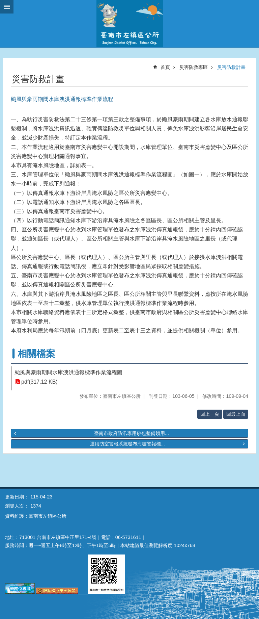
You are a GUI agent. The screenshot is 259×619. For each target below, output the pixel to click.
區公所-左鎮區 (129, 23)
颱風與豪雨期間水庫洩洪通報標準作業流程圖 (68, 372)
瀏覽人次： (17, 506)
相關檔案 (36, 354)
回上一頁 (209, 414)
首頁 (165, 67)
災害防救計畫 (231, 67)
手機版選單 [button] (6, 7)
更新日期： (17, 496)
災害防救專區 (193, 67)
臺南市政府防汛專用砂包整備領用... (131, 433)
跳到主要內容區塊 (3, 3)
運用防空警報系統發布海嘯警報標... (127, 443)
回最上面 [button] (235, 414)
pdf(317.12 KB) (39, 382)
